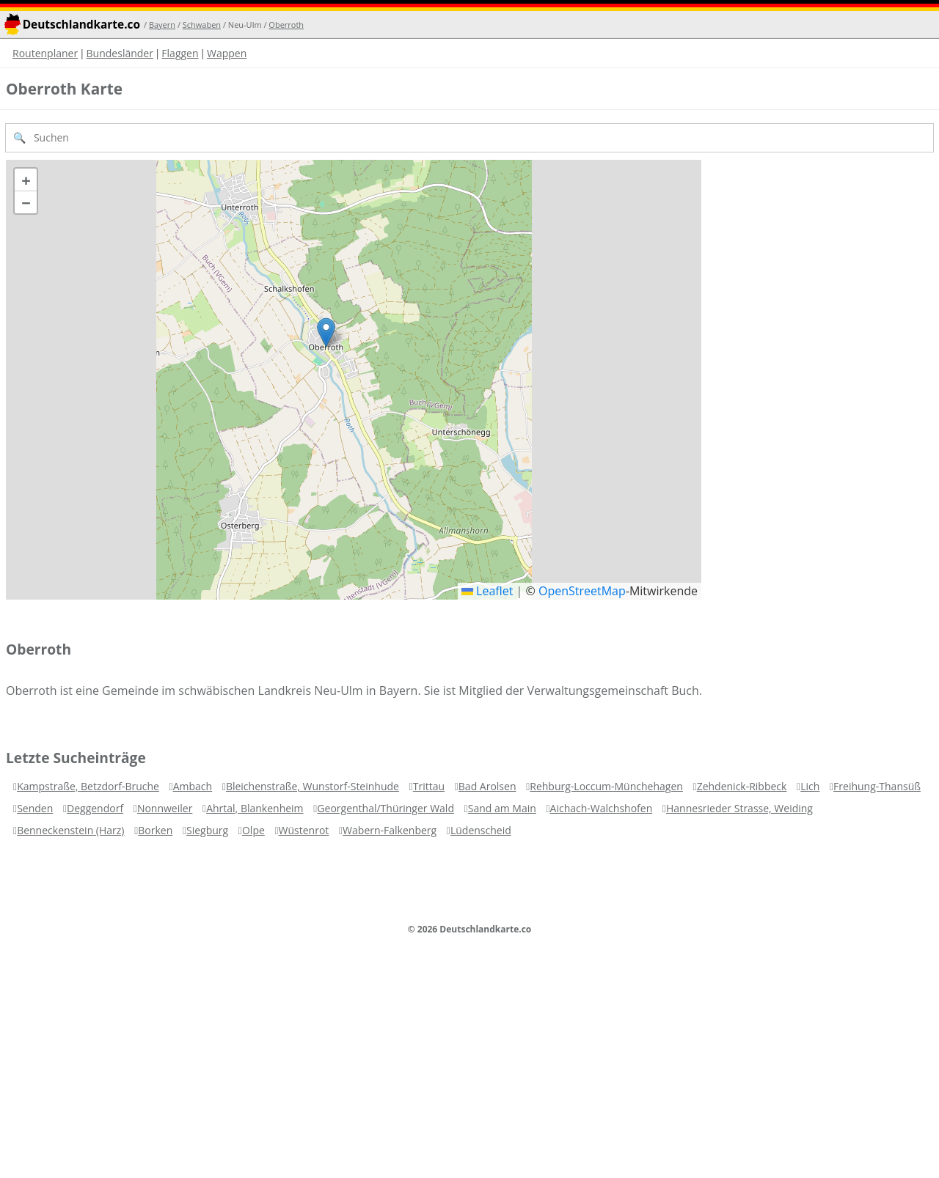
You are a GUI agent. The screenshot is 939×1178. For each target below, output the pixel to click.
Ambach (192, 786)
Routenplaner (45, 53)
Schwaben (202, 24)
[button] (326, 332)
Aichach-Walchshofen (601, 808)
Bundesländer (120, 53)
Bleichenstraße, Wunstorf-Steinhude (312, 786)
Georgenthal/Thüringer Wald (385, 808)
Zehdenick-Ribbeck (742, 786)
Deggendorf (95, 808)
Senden (35, 808)
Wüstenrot (304, 830)
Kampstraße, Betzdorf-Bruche (88, 786)
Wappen (226, 53)
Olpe (253, 830)
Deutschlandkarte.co (81, 24)
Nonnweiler (165, 808)
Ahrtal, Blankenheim (254, 808)
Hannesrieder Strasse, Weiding (739, 808)
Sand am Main (502, 808)
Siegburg (207, 830)
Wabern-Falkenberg (389, 830)
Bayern (162, 24)
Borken (155, 830)
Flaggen (179, 53)
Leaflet (487, 591)
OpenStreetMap (582, 591)
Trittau (429, 786)
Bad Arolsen (487, 786)
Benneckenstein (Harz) (70, 830)
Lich (809, 786)
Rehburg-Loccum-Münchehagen (606, 786)
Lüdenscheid (480, 830)
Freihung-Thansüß (877, 786)
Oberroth (286, 24)
